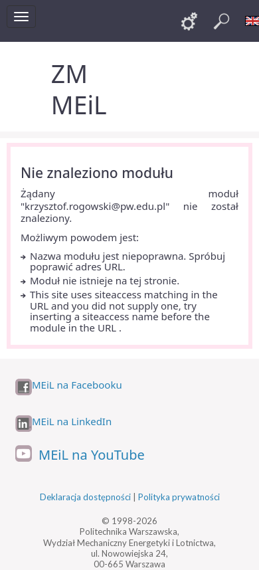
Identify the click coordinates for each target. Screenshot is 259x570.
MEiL (79, 105)
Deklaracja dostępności (85, 497)
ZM (69, 73)
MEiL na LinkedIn (72, 421)
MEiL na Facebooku (77, 385)
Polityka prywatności (179, 497)
